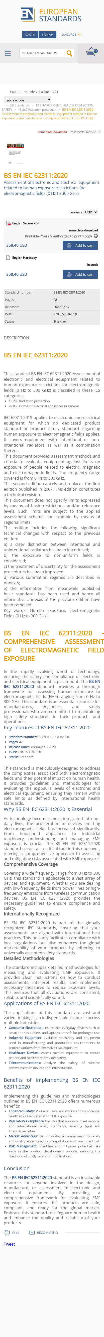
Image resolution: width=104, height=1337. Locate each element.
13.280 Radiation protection (37, 109)
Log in (30, 34)
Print (16, 1232)
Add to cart (84, 245)
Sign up (47, 34)
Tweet (9, 1244)
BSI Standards (20, 105)
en (79, 34)
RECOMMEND (47, 1232)
